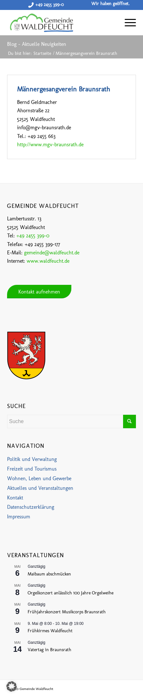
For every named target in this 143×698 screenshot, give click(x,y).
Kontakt (15, 498)
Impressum (18, 517)
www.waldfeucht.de (48, 261)
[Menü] (127, 22)
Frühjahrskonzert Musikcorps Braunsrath (67, 612)
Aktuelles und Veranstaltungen (40, 488)
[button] (11, 686)
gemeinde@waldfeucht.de (51, 253)
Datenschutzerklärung (30, 507)
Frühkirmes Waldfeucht (50, 631)
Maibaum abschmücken (49, 574)
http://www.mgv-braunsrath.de (50, 144)
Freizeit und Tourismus (32, 469)
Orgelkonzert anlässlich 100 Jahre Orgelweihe (70, 593)
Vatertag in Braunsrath (49, 649)
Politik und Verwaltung (32, 459)
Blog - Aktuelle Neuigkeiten (36, 44)
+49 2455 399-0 (49, 4)
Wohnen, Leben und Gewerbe (39, 478)
